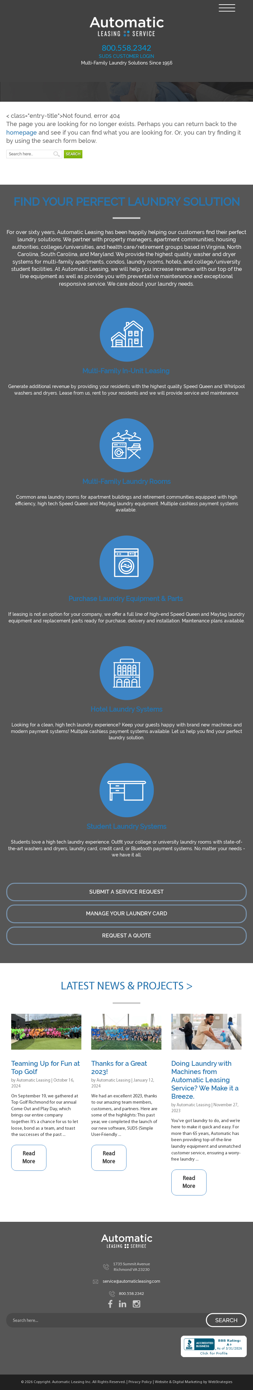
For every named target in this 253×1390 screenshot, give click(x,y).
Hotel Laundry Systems (126, 709)
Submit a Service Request (126, 892)
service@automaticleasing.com (131, 1281)
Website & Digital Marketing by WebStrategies (193, 1382)
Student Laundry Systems (126, 826)
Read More (28, 1158)
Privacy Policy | (141, 1382)
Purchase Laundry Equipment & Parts (126, 599)
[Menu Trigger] (227, 7)
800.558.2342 (126, 47)
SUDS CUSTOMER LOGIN (126, 56)
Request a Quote (126, 935)
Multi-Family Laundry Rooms (126, 481)
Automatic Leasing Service (126, 26)
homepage (21, 132)
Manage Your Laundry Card (126, 913)
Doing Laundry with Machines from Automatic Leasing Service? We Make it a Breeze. (205, 1080)
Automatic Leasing (33, 1080)
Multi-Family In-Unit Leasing (125, 371)
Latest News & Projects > (127, 986)
